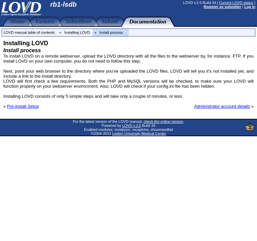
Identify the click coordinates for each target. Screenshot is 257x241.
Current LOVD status (236, 3)
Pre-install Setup (23, 106)
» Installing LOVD (74, 32)
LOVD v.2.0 (131, 126)
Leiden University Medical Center (139, 134)
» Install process (110, 32)
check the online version (163, 121)
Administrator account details (222, 106)
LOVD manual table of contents (29, 32)
